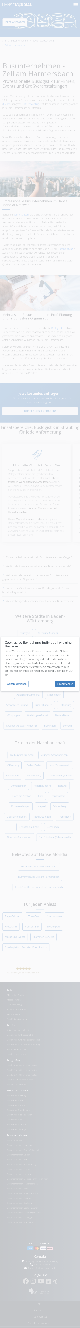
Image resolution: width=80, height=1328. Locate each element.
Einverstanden (65, 683)
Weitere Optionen (17, 683)
